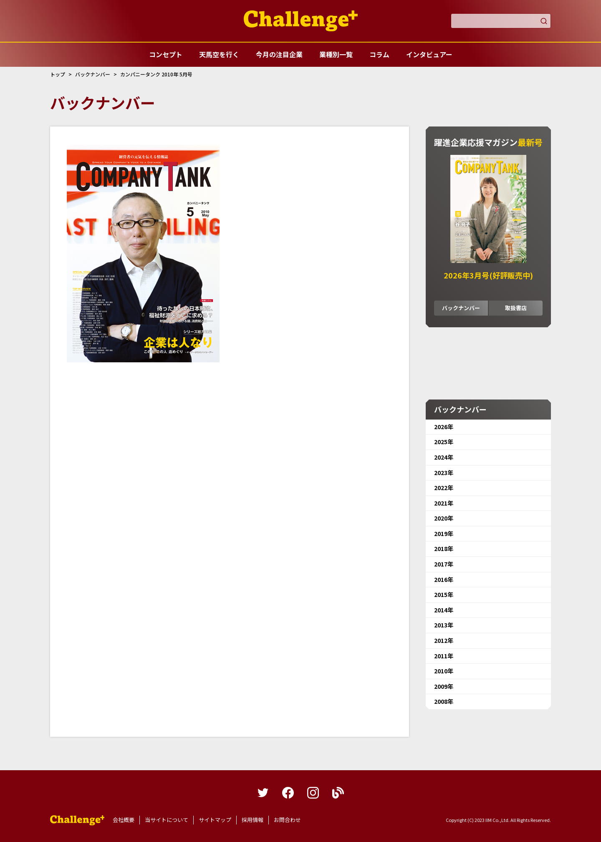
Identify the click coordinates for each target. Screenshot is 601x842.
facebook (288, 793)
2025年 (443, 441)
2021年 (443, 503)
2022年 (443, 487)
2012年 (443, 640)
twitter (263, 793)
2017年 (443, 564)
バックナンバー (461, 308)
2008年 (443, 701)
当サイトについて (166, 820)
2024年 (443, 457)
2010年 (443, 671)
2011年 (443, 656)
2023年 (443, 472)
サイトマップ (215, 820)
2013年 (443, 625)
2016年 (443, 579)
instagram (313, 793)
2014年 (443, 610)
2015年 (443, 594)
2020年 (443, 518)
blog (338, 793)
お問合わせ (287, 820)
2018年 (443, 548)
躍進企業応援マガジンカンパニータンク (77, 820)
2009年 (443, 686)
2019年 (443, 533)
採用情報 (252, 820)
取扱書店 (516, 308)
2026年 (443, 426)
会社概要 (123, 820)
